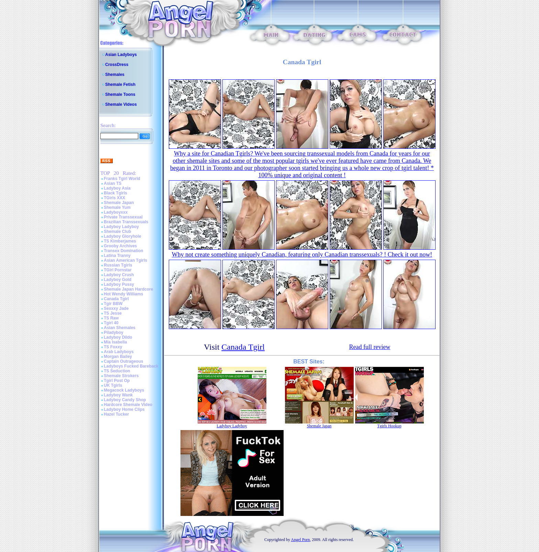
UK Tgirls (113, 385)
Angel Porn (300, 539)
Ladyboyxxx (116, 212)
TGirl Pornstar (118, 270)
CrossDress (116, 64)
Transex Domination (123, 250)
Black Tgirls (115, 193)
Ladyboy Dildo (118, 337)
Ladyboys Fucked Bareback (131, 366)
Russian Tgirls (118, 265)
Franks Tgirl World (122, 178)
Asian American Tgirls (125, 260)
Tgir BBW (113, 303)
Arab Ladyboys (119, 351)
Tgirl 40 (111, 322)
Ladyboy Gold (117, 279)
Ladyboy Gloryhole (122, 236)
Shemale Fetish (120, 84)
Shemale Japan (119, 202)
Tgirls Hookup (389, 426)
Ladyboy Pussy (119, 284)
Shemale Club (117, 231)
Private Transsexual (123, 217)
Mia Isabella (115, 342)
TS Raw (111, 318)
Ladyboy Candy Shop (125, 399)
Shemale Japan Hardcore (128, 289)
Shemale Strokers (121, 375)
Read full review (369, 346)
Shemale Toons (120, 94)
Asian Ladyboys (121, 54)
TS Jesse (113, 313)
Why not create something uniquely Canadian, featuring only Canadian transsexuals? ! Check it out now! (302, 254)
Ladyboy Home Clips (124, 409)
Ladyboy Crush (119, 274)
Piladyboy (113, 332)
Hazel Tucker (116, 414)
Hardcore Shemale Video (128, 404)
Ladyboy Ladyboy (121, 226)
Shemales (114, 74)
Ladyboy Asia (117, 188)
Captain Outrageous (123, 361)
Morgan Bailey (118, 356)
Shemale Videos (121, 104)
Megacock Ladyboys (124, 390)
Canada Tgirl (116, 298)
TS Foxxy (113, 347)
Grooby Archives (120, 246)
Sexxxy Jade (116, 308)
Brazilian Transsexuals (126, 221)
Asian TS (112, 183)
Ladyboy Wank (118, 395)
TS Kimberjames (120, 241)
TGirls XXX (114, 197)
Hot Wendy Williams (123, 294)
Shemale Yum (117, 207)
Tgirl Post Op (117, 380)
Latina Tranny (117, 255)
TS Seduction (117, 371)
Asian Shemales (119, 327)
